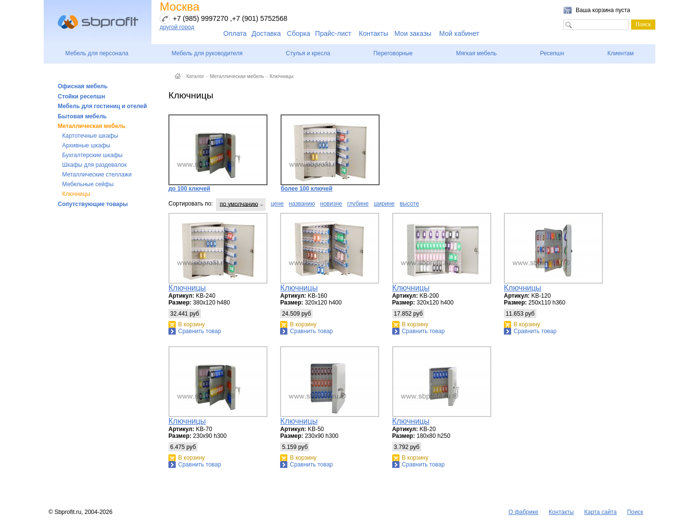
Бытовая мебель (82, 116)
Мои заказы (413, 33)
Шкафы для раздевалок (94, 164)
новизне (331, 203)
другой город (177, 27)
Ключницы (76, 194)
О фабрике (523, 512)
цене (277, 203)
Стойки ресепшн (81, 96)
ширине (384, 203)
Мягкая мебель (476, 53)
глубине (357, 203)
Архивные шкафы (86, 145)
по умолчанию (239, 203)
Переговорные (393, 53)
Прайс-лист (333, 33)
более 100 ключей (330, 153)
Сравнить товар (199, 331)
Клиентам (620, 53)
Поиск (635, 512)
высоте (409, 203)
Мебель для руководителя (206, 53)
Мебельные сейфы (88, 184)
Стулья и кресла (308, 53)
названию (302, 203)
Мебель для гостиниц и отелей (102, 106)
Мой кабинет (459, 33)
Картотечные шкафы (90, 135)
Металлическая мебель (91, 126)
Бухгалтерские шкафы (92, 155)
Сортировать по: (190, 203)
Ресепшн (552, 53)
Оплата (235, 33)
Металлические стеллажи (97, 174)
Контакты (373, 33)
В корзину (191, 324)
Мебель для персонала (97, 53)
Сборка (298, 33)
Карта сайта (600, 512)
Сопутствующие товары (93, 204)
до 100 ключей (217, 153)
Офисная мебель (83, 86)
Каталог (195, 76)
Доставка (266, 33)
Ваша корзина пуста (603, 10)
